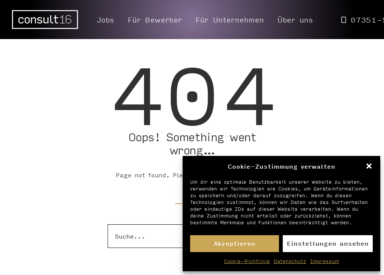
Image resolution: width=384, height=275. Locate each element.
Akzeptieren (234, 243)
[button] (369, 166)
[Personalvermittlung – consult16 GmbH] (45, 19)
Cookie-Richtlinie (247, 261)
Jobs (106, 19)
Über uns (295, 19)
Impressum (324, 261)
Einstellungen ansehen (328, 243)
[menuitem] (106, 19)
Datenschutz (290, 261)
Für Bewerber (155, 19)
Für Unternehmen (230, 19)
